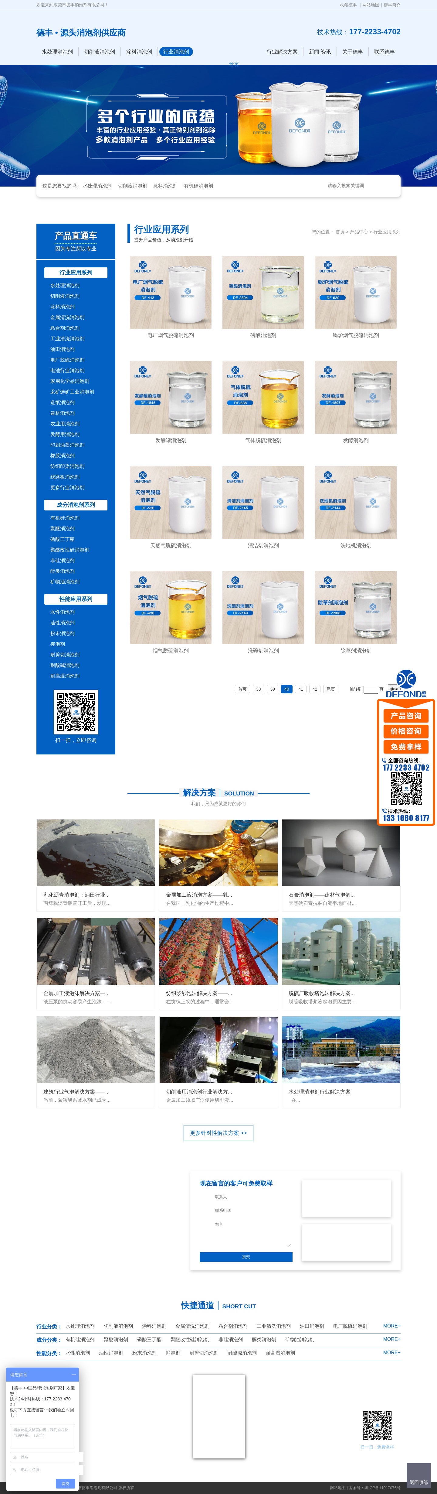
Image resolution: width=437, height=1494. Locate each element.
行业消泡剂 (176, 52)
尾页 (331, 689)
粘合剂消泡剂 (65, 328)
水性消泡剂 (62, 612)
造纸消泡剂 (62, 402)
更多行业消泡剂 (67, 487)
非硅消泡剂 (62, 560)
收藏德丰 (348, 4)
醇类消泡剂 (62, 571)
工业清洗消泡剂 (67, 338)
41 (300, 689)
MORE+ (392, 1325)
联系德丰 (384, 52)
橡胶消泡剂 (62, 455)
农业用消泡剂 (65, 423)
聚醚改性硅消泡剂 (69, 549)
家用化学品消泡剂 (69, 381)
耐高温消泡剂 (65, 675)
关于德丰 (352, 52)
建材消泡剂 (62, 413)
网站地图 (370, 4)
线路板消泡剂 (65, 476)
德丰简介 (392, 4)
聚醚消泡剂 (62, 528)
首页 (340, 231)
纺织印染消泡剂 (67, 466)
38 (258, 689)
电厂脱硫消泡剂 (67, 359)
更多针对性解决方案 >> (218, 1133)
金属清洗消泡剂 (67, 317)
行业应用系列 (75, 273)
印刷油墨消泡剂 (67, 445)
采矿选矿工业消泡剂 (72, 391)
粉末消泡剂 (62, 633)
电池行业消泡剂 (67, 370)
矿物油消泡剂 (65, 581)
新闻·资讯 (320, 52)
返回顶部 (419, 1482)
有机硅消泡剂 (198, 185)
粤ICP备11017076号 (382, 1487)
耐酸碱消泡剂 (65, 665)
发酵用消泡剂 (65, 434)
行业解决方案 (282, 52)
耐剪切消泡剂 (65, 654)
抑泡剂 (57, 644)
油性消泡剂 (62, 622)
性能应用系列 (75, 599)
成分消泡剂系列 (76, 505)
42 (315, 689)
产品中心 (359, 231)
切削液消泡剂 (99, 52)
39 (272, 689)
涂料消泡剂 (139, 52)
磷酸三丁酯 (62, 539)
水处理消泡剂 (57, 52)
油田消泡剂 (62, 349)
